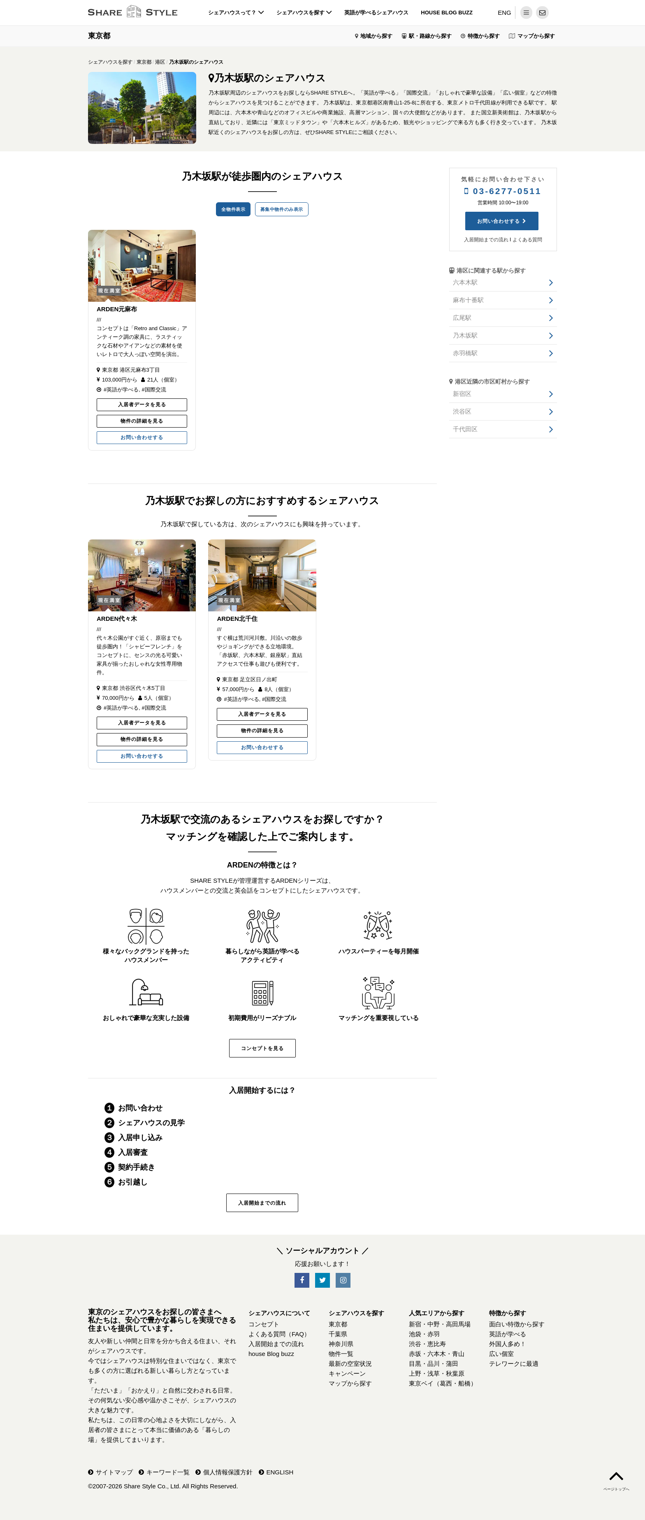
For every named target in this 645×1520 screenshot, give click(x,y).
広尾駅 (462, 317)
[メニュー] (526, 12)
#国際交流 (154, 389)
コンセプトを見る (262, 1048)
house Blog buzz (447, 12)
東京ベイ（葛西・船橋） (443, 1383)
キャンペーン (347, 1373)
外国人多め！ (507, 1343)
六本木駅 (465, 282)
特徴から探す (484, 36)
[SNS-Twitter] (322, 1280)
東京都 (99, 36)
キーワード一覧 (168, 1472)
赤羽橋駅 (465, 352)
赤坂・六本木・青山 (436, 1353)
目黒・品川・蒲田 (433, 1363)
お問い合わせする (142, 437)
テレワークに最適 (513, 1363)
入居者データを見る (142, 404)
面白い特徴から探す (517, 1324)
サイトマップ (114, 1472)
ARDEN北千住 (237, 618)
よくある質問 (527, 240)
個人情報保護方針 (228, 1472)
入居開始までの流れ (262, 1203)
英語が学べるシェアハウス (376, 12)
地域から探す (376, 36)
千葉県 (338, 1333)
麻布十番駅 (468, 299)
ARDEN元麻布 (117, 308)
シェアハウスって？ (236, 12)
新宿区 (462, 393)
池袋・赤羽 (424, 1333)
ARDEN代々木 (117, 618)
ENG (504, 12)
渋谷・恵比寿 (427, 1343)
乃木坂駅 (465, 335)
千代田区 (465, 429)
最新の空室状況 (350, 1363)
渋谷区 (462, 411)
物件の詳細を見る (142, 421)
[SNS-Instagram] (343, 1280)
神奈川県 (341, 1343)
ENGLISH (280, 1472)
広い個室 (501, 1353)
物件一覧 (341, 1353)
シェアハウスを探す (304, 12)
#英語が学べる (121, 389)
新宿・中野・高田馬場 (440, 1324)
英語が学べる (507, 1333)
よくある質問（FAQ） (279, 1333)
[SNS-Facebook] (302, 1280)
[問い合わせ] (542, 12)
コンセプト (263, 1324)
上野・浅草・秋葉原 (436, 1373)
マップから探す (536, 36)
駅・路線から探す (430, 36)
